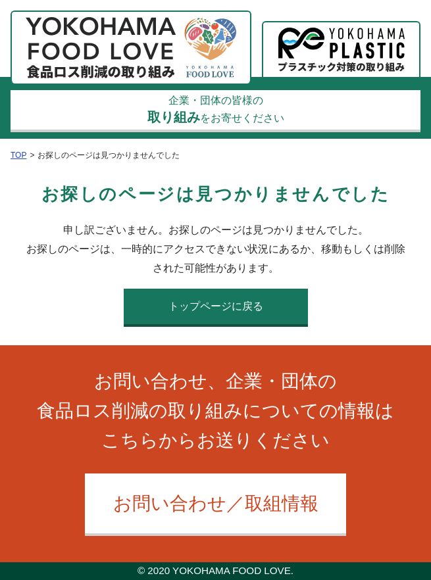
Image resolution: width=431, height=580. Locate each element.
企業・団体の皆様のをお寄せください (215, 109)
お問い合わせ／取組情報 (215, 503)
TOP (18, 155)
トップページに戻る (215, 306)
